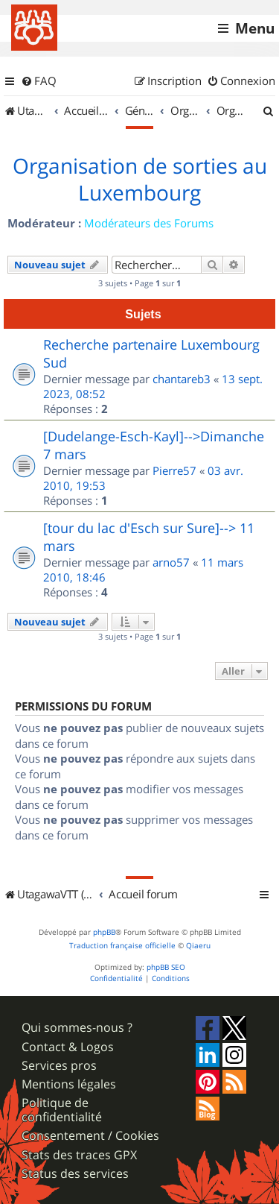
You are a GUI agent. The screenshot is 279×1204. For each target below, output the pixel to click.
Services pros (59, 1066)
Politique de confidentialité (62, 1110)
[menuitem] (39, 81)
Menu (255, 28)
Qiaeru (198, 946)
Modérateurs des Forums (149, 222)
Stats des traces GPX (79, 1155)
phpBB (104, 932)
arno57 (171, 562)
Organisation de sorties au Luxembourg (140, 180)
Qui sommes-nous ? (77, 1028)
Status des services (75, 1174)
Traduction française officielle (122, 946)
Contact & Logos (68, 1047)
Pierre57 (174, 470)
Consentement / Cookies (90, 1136)
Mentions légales (69, 1084)
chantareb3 (182, 378)
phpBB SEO (166, 967)
